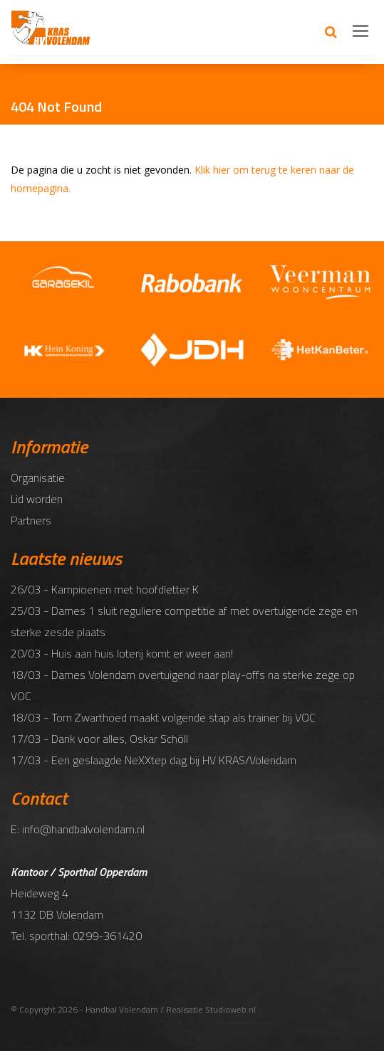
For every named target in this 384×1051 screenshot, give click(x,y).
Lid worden (37, 498)
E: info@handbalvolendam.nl (78, 829)
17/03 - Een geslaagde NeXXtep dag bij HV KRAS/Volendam (153, 760)
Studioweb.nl (230, 1009)
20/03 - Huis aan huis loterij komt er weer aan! (122, 653)
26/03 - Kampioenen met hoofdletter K (105, 589)
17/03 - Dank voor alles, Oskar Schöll (99, 738)
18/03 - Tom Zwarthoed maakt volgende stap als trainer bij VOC (163, 717)
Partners (31, 520)
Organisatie (38, 477)
